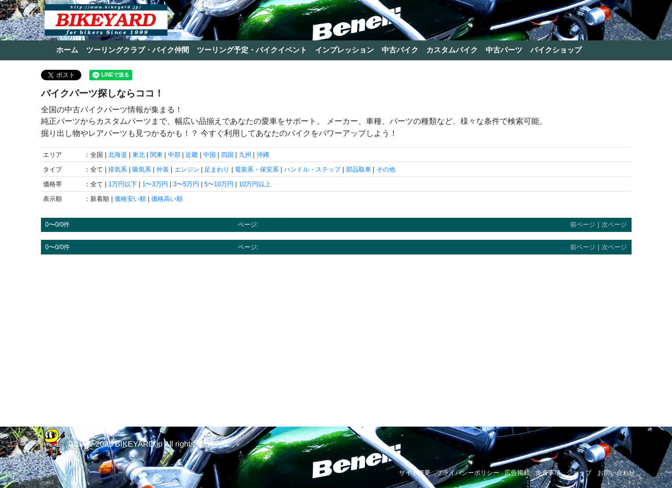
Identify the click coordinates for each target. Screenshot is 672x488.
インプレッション (344, 50)
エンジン (187, 169)
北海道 (117, 154)
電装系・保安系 (257, 169)
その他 (385, 169)
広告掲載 (517, 472)
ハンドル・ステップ (312, 169)
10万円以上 (255, 184)
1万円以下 (122, 184)
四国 (227, 154)
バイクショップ (556, 50)
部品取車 (358, 169)
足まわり (216, 169)
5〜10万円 (219, 184)
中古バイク (400, 50)
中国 (209, 154)
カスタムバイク (452, 50)
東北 (138, 154)
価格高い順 (167, 199)
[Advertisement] (336, 335)
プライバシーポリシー (467, 472)
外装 (162, 169)
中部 (174, 154)
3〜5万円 (186, 184)
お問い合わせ (616, 472)
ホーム (67, 50)
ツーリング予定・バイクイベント (252, 50)
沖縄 (263, 154)
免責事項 (548, 472)
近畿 (191, 154)
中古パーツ (504, 50)
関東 (156, 154)
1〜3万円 (155, 184)
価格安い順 (130, 199)
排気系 (117, 169)
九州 (245, 154)
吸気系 (141, 169)
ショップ (579, 472)
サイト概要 (414, 472)
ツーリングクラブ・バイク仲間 (137, 50)
